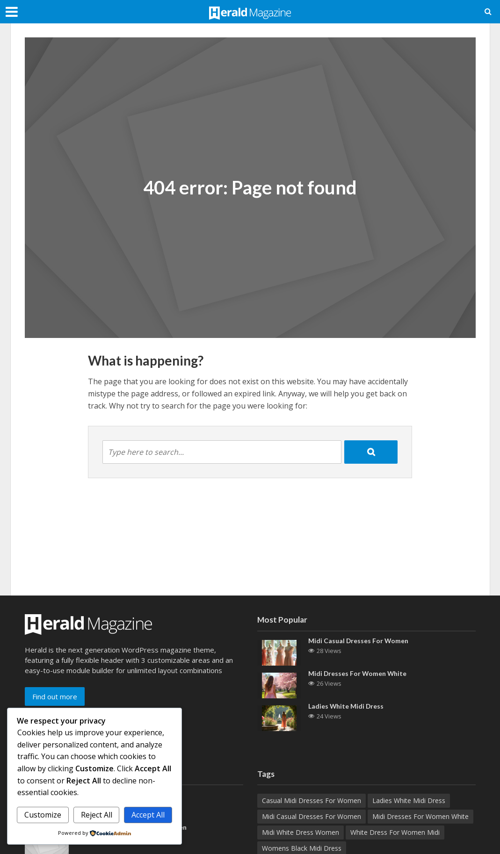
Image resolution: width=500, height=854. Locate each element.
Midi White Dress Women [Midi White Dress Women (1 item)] (300, 832)
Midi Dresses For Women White (358, 674)
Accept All (148, 815)
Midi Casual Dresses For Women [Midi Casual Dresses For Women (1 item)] (311, 816)
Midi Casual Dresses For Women (358, 641)
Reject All (96, 815)
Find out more (54, 696)
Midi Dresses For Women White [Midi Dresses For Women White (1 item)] (420, 816)
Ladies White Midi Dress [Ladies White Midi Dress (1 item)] (408, 800)
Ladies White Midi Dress (346, 706)
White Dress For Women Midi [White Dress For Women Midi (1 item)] (395, 832)
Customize (42, 815)
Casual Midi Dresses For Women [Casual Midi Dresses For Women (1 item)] (311, 800)
